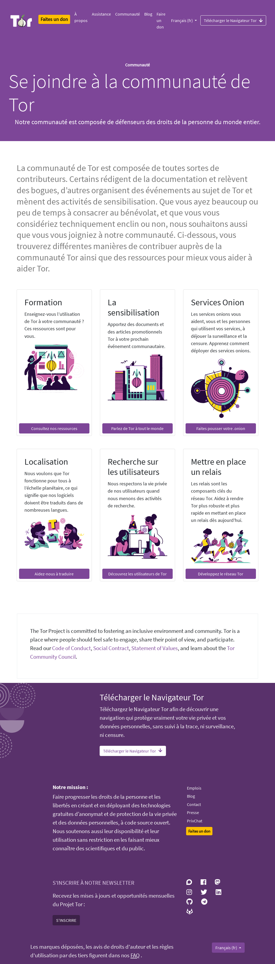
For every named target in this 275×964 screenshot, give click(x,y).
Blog (148, 14)
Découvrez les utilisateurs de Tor (137, 573)
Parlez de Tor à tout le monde (137, 428)
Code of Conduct (71, 648)
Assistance (101, 14)
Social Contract (111, 648)
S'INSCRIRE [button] (66, 920)
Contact (194, 804)
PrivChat (194, 820)
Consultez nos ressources (54, 428)
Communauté (127, 14)
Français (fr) (182, 20)
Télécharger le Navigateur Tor (233, 20)
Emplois (194, 788)
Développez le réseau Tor (220, 573)
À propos (81, 17)
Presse (193, 812)
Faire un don (161, 20)
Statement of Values (154, 648)
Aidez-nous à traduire (54, 573)
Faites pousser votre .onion (220, 428)
